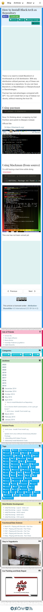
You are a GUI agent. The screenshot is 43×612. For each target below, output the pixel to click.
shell (4, 468)
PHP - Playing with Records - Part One (17, 533)
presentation (10, 475)
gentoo (3, 480)
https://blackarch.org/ (15, 127)
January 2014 (13, 390)
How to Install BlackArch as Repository (19, 11)
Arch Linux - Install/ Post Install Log (16, 429)
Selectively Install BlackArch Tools (16, 440)
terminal (8, 476)
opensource (16, 354)
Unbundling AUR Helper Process (15, 438)
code (36, 354)
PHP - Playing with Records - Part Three (18, 529)
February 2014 (11, 391)
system (6, 354)
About (29, 3)
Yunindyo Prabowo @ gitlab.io (14, 342)
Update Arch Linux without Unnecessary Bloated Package (20, 435)
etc (3, 474)
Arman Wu (8, 336)
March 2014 (8, 393)
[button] (40, 3)
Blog (9, 3)
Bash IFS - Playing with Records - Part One (18, 526)
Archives (17, 3)
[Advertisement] (21, 48)
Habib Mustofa (10, 345)
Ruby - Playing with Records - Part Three (18, 536)
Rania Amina (9, 340)
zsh (6, 480)
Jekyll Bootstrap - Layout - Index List (17, 508)
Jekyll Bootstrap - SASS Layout (15, 512)
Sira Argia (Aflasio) (11, 338)
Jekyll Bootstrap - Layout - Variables (16, 510)
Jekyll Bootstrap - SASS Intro (14, 515)
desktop (27, 354)
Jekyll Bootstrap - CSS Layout (14, 517)
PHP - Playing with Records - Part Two (17, 531)
